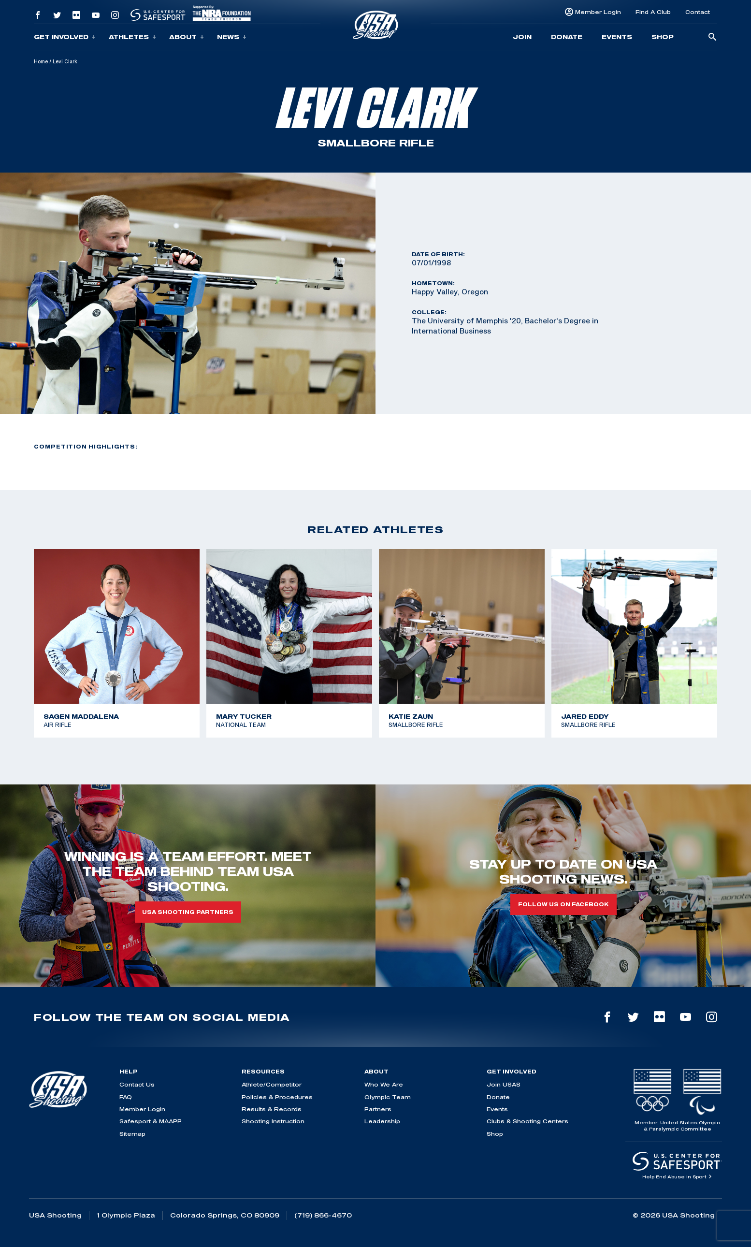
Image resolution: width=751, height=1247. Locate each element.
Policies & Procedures (277, 1097)
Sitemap (132, 1134)
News (231, 37)
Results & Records (272, 1109)
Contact (697, 12)
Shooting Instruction (273, 1121)
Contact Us (137, 1084)
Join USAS (503, 1084)
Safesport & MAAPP (150, 1121)
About (186, 37)
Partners (377, 1109)
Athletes (132, 37)
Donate (566, 36)
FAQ (125, 1097)
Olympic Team (387, 1097)
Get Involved (65, 37)
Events (617, 36)
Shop (662, 36)
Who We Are (383, 1084)
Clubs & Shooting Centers (527, 1121)
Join (522, 36)
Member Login (598, 11)
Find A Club (653, 12)
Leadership (382, 1121)
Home (41, 61)
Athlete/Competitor (272, 1084)
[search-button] (712, 37)
